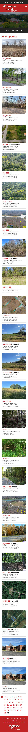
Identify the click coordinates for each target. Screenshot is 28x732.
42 (5, 713)
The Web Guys (20, 722)
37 (8, 710)
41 (21, 710)
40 (18, 710)
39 (14, 710)
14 (15, 699)
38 (11, 710)
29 (21, 705)
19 (10, 702)
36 (5, 710)
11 (7, 699)
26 (11, 705)
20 (13, 702)
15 (18, 699)
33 (14, 708)
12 (10, 699)
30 (5, 708)
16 (21, 699)
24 (5, 705)
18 (7, 702)
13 (12, 699)
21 (16, 702)
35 (21, 708)
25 (8, 705)
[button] (26, 6)
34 (17, 708)
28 (17, 705)
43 (8, 713)
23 (22, 702)
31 (8, 708)
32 (11, 708)
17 (4, 702)
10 (4, 699)
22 (19, 702)
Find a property (14, 30)
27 (14, 705)
